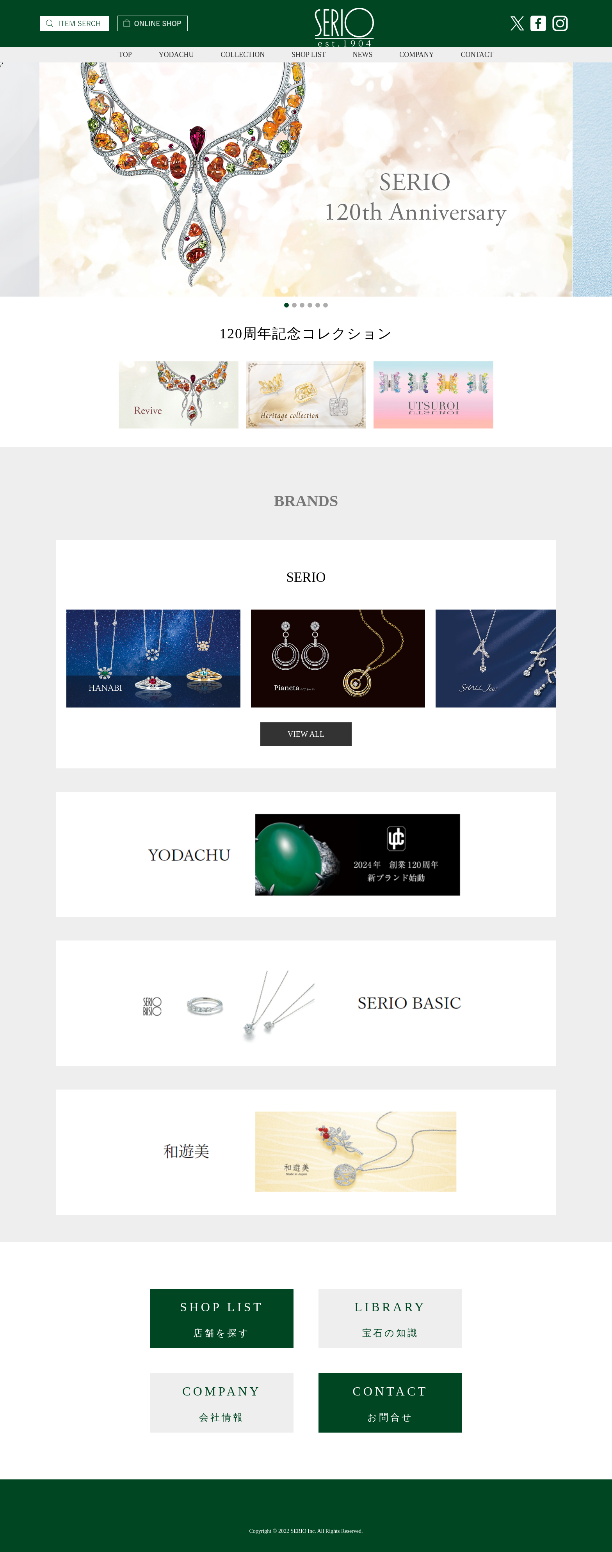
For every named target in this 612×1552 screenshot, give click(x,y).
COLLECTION (243, 55)
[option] (306, 179)
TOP (125, 55)
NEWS (363, 55)
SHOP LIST (309, 55)
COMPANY (416, 55)
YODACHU (176, 55)
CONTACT (477, 55)
